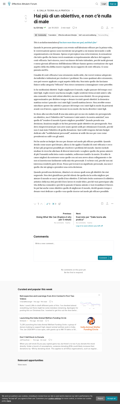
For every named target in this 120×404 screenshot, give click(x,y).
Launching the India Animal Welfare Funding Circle (43, 318)
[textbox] (73, 248)
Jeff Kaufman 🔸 (26, 340)
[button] (48, 203)
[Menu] (4, 4)
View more (22, 365)
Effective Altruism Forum (22, 4)
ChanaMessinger (26, 302)
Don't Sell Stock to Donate (32, 337)
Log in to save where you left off (89, 226)
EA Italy (39, 28)
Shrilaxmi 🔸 (24, 321)
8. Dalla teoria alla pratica (53, 10)
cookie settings (54, 398)
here (9, 401)
